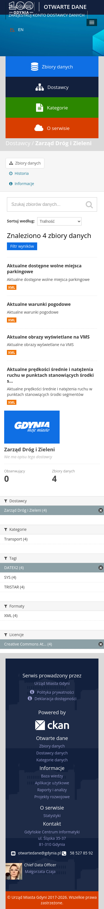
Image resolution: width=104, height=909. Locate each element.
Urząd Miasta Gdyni (52, 683)
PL (12, 29)
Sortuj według (20, 221)
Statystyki (51, 815)
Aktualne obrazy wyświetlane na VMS (48, 337)
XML (11, 287)
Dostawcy (52, 87)
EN (20, 29)
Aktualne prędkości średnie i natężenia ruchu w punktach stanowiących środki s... (50, 375)
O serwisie (52, 128)
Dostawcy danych (52, 753)
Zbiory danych (52, 66)
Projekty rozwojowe (52, 796)
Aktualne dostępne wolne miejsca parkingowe (44, 269)
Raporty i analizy (52, 789)
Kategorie (52, 107)
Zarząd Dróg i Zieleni (63, 143)
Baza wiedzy (52, 776)
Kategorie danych (52, 759)
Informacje (21, 183)
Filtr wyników (22, 246)
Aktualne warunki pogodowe (39, 304)
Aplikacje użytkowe (52, 782)
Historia (19, 173)
